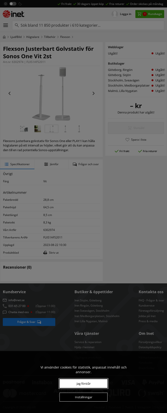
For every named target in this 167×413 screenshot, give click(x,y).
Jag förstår (84, 383)
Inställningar (83, 397)
